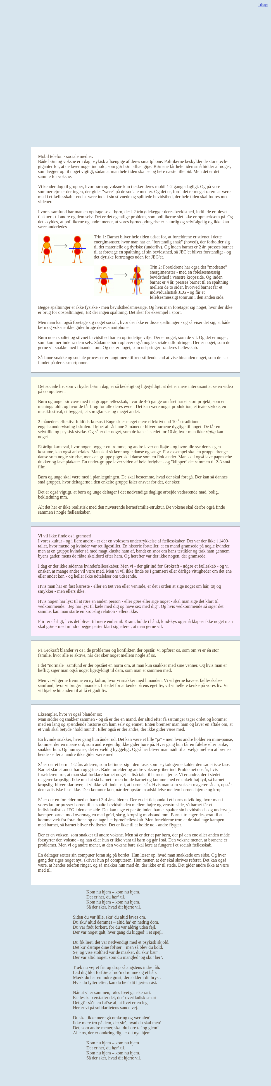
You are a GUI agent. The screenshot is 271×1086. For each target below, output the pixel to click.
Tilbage (263, 5)
